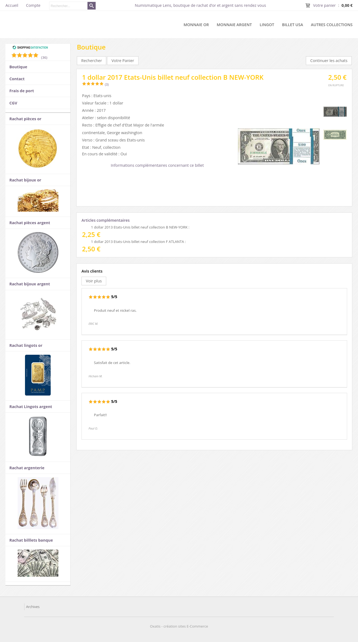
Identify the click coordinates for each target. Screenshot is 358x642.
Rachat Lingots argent (30, 406)
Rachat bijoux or (25, 180)
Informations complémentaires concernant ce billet (157, 165)
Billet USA (292, 24)
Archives (33, 606)
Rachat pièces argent (29, 222)
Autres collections (332, 24)
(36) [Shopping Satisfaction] (44, 57)
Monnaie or (196, 24)
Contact (16, 78)
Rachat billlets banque (31, 540)
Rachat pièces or (25, 118)
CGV (13, 103)
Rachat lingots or (25, 345)
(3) (107, 84)
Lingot (267, 24)
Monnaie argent (234, 24)
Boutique (18, 66)
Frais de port (21, 90)
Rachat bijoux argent (29, 283)
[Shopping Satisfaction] (30, 48)
